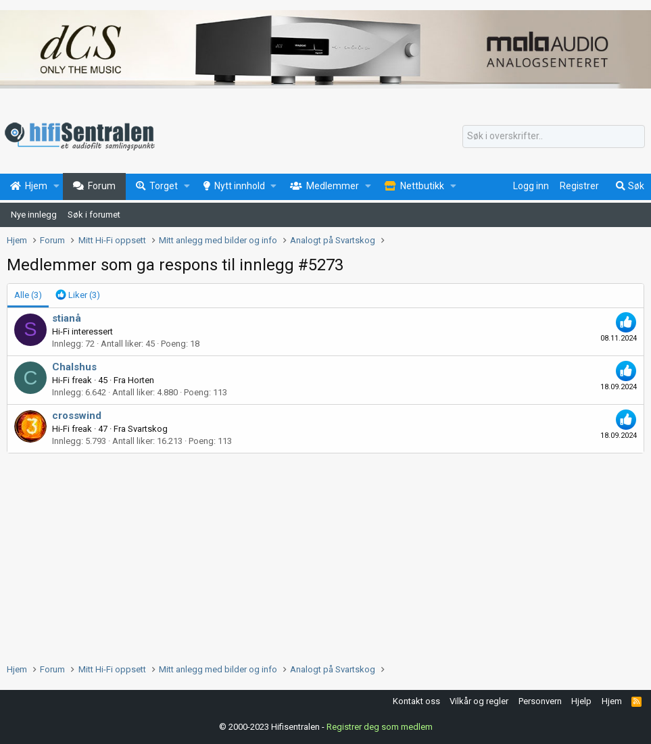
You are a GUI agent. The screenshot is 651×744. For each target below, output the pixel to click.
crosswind (76, 416)
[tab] (78, 295)
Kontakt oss (416, 701)
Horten (141, 380)
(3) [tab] (28, 295)
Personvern (540, 701)
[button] (56, 186)
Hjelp (581, 701)
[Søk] (553, 136)
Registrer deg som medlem (380, 727)
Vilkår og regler (479, 701)
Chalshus (74, 367)
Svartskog (148, 429)
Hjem (612, 701)
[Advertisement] (325, 554)
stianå (66, 318)
